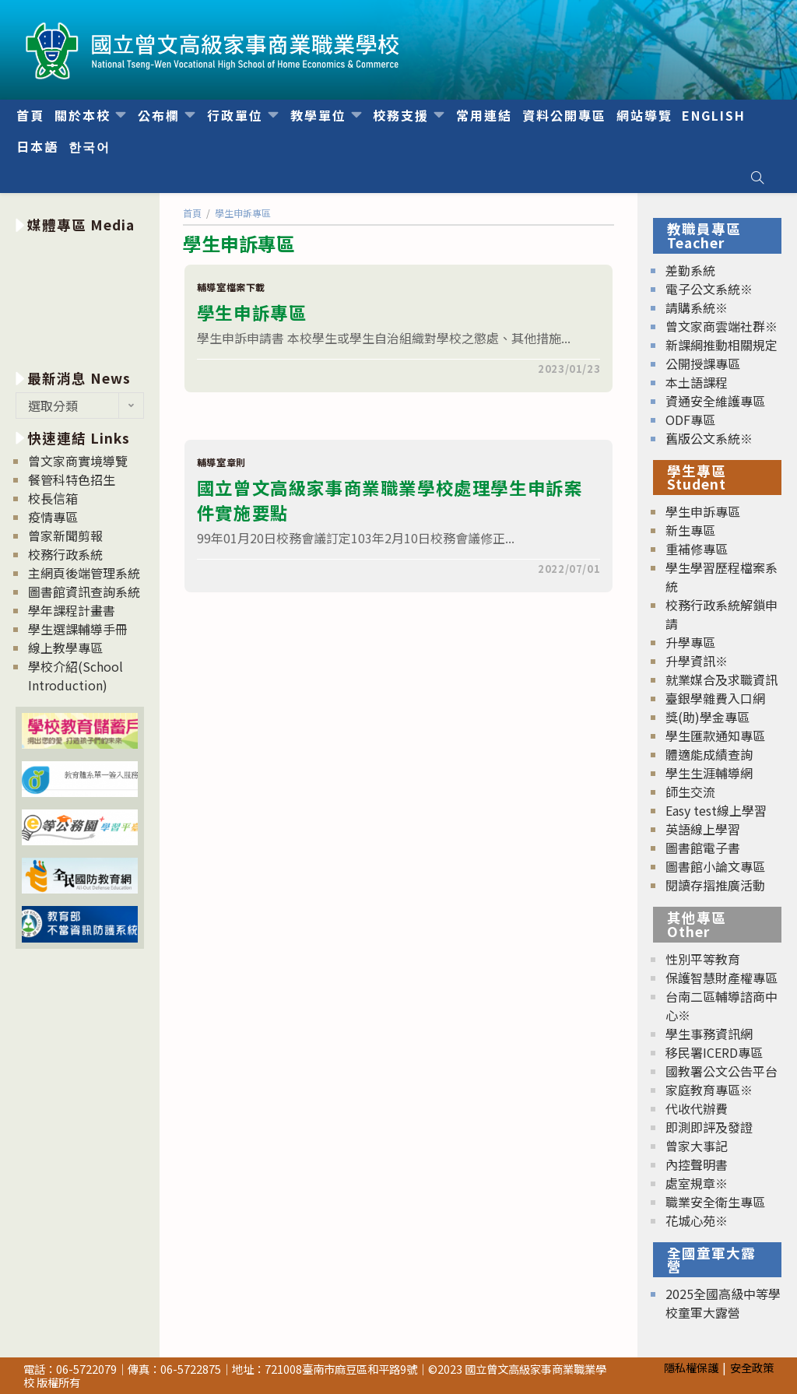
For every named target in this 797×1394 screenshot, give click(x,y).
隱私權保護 (691, 1367)
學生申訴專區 (252, 312)
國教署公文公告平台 (721, 1071)
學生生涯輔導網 (709, 773)
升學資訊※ (696, 660)
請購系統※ (696, 307)
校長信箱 (53, 498)
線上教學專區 (65, 647)
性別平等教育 (702, 959)
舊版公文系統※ (709, 438)
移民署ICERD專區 (714, 1052)
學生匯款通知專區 (715, 735)
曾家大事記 (696, 1145)
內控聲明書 (696, 1164)
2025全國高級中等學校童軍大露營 (723, 1303)
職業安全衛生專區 (715, 1201)
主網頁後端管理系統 (84, 573)
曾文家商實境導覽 (78, 460)
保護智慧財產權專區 (721, 977)
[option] (80, 298)
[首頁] (192, 212)
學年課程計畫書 (71, 610)
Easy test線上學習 (716, 810)
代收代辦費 (696, 1108)
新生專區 (690, 530)
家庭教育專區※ (709, 1089)
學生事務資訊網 (709, 1033)
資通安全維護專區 (715, 401)
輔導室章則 (221, 462)
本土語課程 (696, 382)
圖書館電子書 (702, 847)
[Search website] (757, 177)
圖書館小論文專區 (715, 866)
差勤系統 (690, 270)
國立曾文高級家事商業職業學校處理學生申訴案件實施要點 (390, 500)
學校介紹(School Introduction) (75, 675)
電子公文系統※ (709, 288)
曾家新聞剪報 (65, 535)
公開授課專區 (702, 363)
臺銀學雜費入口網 (715, 698)
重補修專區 (696, 548)
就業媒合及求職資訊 (721, 679)
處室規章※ (696, 1183)
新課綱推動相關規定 (721, 344)
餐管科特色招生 (71, 479)
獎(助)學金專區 (707, 717)
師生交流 (690, 791)
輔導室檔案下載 (231, 286)
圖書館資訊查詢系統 (84, 591)
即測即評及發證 (709, 1127)
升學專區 (690, 642)
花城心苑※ (696, 1220)
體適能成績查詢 (709, 754)
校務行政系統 (65, 554)
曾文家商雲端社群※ (721, 326)
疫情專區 (53, 516)
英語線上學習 (702, 829)
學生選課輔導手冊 (78, 629)
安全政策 (752, 1367)
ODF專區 (690, 419)
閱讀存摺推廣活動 (715, 885)
